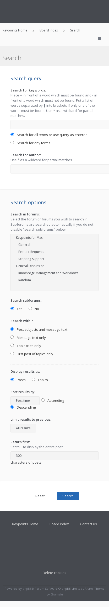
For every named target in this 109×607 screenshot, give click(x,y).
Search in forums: (25, 214)
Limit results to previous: (30, 419)
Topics (40, 379)
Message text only (28, 337)
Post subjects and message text (38, 329)
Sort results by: (22, 391)
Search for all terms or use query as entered (49, 134)
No (34, 308)
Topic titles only (25, 345)
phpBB (27, 588)
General (54, 244)
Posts (18, 379)
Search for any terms (30, 142)
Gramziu (57, 594)
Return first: (20, 442)
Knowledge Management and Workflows (54, 273)
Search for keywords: (28, 90)
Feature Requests (54, 251)
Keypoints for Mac (54, 237)
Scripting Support (54, 258)
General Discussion (54, 265)
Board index (59, 524)
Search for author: (25, 155)
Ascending (52, 400)
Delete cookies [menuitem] (54, 572)
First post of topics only (31, 353)
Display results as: (25, 371)
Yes (16, 308)
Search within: (22, 320)
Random (54, 280)
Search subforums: (25, 300)
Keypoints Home (25, 524)
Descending (23, 407)
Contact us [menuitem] (88, 524)
